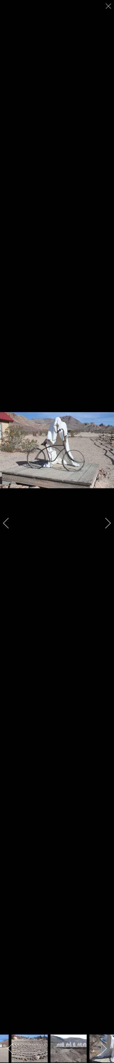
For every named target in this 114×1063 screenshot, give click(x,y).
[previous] (10, 523)
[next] (104, 523)
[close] (109, 6)
